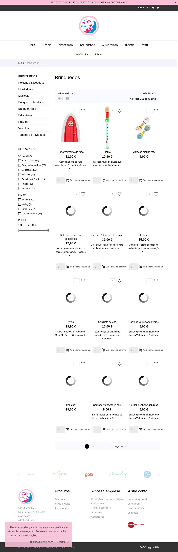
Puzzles (23, 121)
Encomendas (134, 504)
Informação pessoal (137, 499)
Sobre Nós (96, 512)
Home (32, 45)
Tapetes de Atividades (32, 134)
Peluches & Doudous (31, 82)
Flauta (107, 152)
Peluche (70, 405)
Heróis (47, 45)
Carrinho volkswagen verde (144, 322)
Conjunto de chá (107, 322)
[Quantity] (60, 180)
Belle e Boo (29, 199)
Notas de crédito (136, 508)
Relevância (148, 93)
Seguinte (120, 446)
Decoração (66, 45)
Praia (98, 54)
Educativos (25, 115)
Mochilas (82, 54)
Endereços (133, 513)
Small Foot (29, 209)
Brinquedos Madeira (30, 102)
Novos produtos (62, 504)
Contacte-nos (97, 517)
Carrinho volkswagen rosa (143, 405)
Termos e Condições (41, 542)
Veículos (23, 128)
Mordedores (25, 89)
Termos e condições (101, 508)
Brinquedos (87, 45)
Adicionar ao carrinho (78, 180)
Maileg (27, 204)
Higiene (129, 45)
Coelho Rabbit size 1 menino (107, 235)
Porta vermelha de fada (71, 152)
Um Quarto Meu (32, 213)
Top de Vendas (62, 508)
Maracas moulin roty (143, 152)
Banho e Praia (27, 108)
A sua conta (137, 491)
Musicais (23, 95)
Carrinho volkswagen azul (107, 405)
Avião (71, 322)
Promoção (60, 499)
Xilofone (143, 235)
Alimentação (110, 45)
